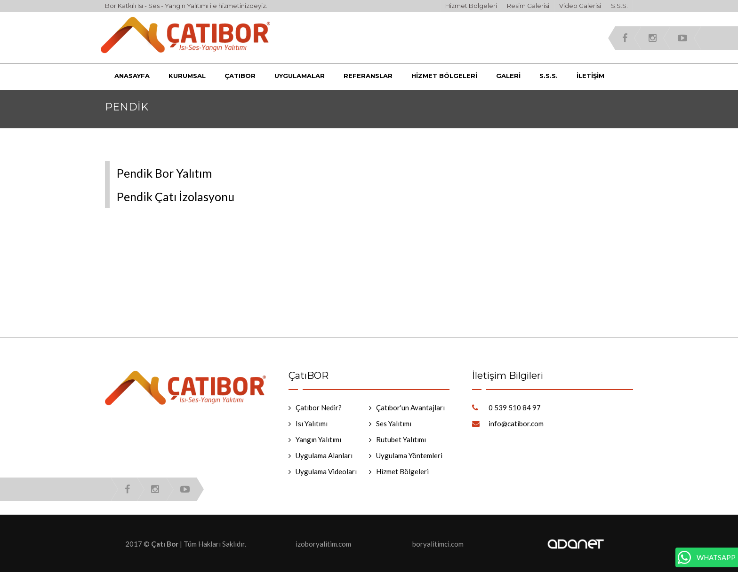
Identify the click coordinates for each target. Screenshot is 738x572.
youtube (682, 38)
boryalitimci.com (438, 544)
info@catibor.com (516, 423)
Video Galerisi (580, 5)
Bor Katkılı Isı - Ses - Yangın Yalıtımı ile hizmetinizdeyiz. (186, 5)
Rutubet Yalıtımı (401, 439)
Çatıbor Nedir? (319, 407)
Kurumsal (187, 75)
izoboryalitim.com (323, 544)
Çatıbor (240, 75)
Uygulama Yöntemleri (409, 455)
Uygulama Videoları (326, 471)
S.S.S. (619, 5)
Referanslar (368, 75)
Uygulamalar (299, 75)
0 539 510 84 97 (515, 407)
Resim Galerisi (528, 5)
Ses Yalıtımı (393, 423)
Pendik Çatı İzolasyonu (175, 196)
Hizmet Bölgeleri (471, 5)
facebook (624, 38)
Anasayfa (132, 75)
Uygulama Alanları (324, 455)
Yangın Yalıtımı (318, 439)
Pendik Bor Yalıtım (164, 173)
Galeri (508, 75)
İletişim (590, 75)
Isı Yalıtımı (312, 423)
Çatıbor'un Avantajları (410, 407)
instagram (653, 38)
